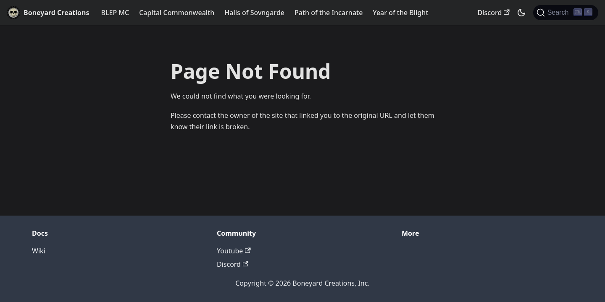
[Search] (565, 12)
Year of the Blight (400, 12)
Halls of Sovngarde (254, 12)
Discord (494, 12)
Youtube (234, 250)
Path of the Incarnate (329, 12)
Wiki (38, 250)
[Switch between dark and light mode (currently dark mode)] (521, 12)
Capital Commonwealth (176, 12)
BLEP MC (115, 12)
